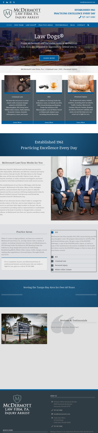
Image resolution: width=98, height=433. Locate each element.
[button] (88, 25)
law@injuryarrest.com (87, 2)
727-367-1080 (87, 17)
